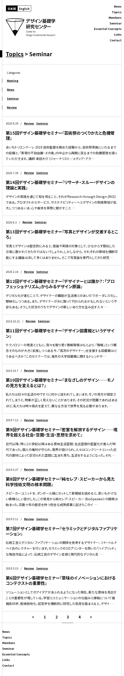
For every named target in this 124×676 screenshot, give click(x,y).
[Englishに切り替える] (24, 8)
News (10, 89)
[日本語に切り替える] (11, 8)
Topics (15, 54)
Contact (115, 40)
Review (12, 107)
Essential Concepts (107, 29)
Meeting (12, 81)
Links (117, 34)
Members (115, 17)
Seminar (13, 98)
